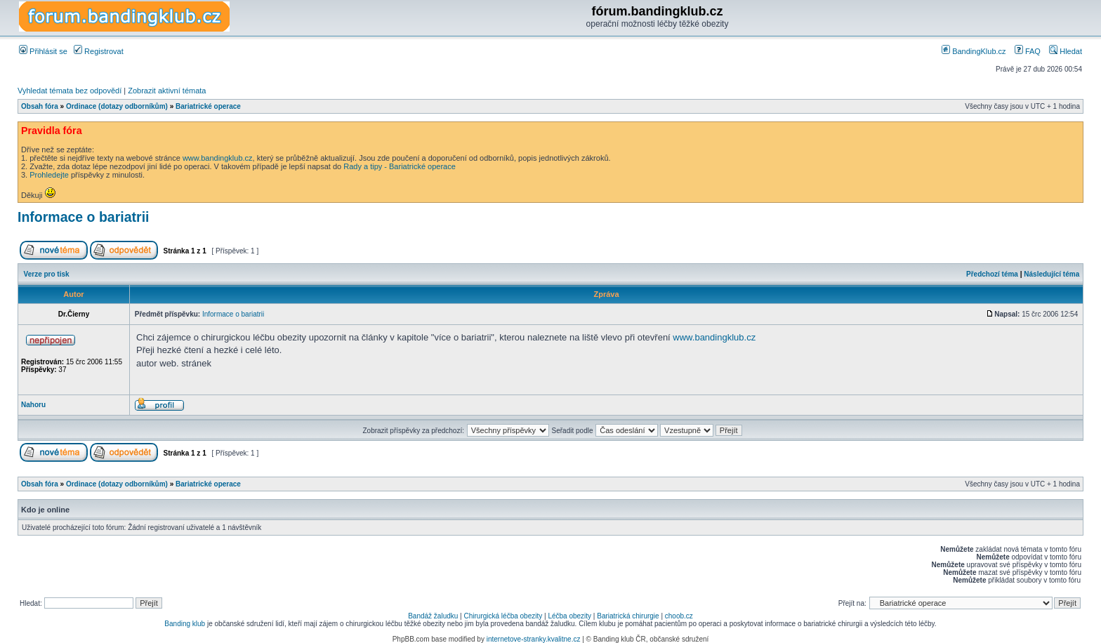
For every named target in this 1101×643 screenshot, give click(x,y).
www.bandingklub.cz (218, 158)
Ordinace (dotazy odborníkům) (117, 106)
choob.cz (679, 616)
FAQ (1028, 51)
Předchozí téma (992, 274)
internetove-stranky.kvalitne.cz (534, 639)
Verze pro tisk (47, 274)
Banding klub (184, 624)
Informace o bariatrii (83, 217)
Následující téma (1051, 274)
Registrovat (99, 51)
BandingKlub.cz (974, 51)
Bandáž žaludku (433, 616)
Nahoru (33, 405)
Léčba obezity (569, 616)
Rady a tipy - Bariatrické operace (399, 166)
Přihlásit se (43, 51)
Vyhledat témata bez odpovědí (69, 90)
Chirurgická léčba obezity (503, 616)
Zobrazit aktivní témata (167, 90)
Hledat (1065, 51)
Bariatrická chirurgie (628, 616)
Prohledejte (49, 175)
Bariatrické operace (208, 106)
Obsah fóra (39, 106)
